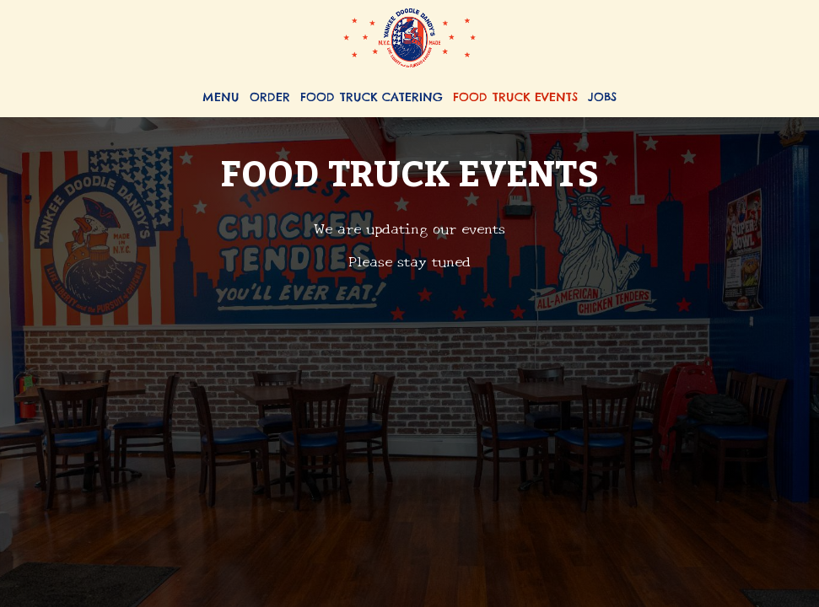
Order (270, 97)
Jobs (602, 97)
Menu (221, 97)
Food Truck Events (515, 97)
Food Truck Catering (371, 97)
